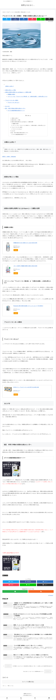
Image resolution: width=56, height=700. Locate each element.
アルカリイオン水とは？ (13, 102)
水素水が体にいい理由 (10, 90)
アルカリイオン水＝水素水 (11, 100)
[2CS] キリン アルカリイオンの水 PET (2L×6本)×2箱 (26, 388)
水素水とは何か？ (9, 86)
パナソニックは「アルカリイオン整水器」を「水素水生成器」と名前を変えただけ (27, 96)
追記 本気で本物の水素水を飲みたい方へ (15, 108)
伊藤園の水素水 (11, 94)
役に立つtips (5, 576)
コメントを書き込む (28, 684)
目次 (26, 115)
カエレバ (18, 247)
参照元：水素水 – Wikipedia (9, 157)
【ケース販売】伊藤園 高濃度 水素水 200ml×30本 (25, 267)
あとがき (7, 106)
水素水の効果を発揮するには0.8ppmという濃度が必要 (18, 92)
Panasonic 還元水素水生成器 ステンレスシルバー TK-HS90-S (28, 307)
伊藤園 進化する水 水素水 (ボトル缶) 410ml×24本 (25, 243)
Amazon (15, 251)
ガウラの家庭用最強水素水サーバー (16, 110)
